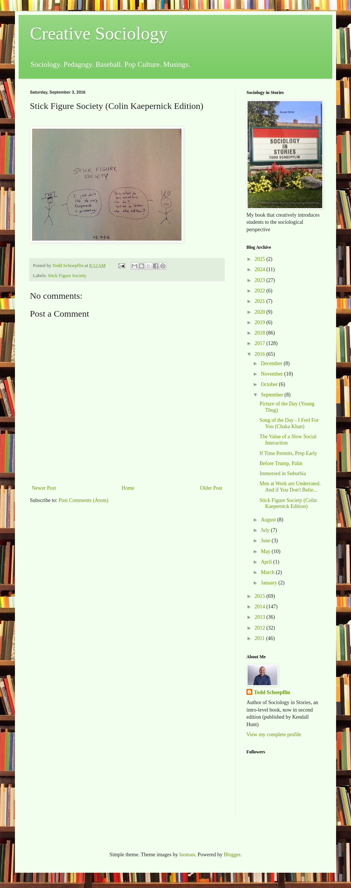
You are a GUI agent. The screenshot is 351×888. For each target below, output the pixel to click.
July (266, 530)
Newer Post (44, 488)
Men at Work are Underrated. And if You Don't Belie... (290, 487)
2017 (261, 343)
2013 (261, 617)
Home (128, 488)
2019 (261, 322)
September (272, 395)
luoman (187, 854)
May (266, 551)
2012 (261, 628)
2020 (261, 312)
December (272, 363)
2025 (261, 259)
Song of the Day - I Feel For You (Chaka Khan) (289, 423)
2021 (261, 301)
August (269, 520)
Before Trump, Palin (281, 463)
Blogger (232, 854)
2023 (261, 280)
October (270, 384)
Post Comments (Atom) (83, 500)
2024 (261, 269)
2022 (261, 291)
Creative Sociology (99, 33)
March (268, 572)
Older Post (211, 488)
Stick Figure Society (67, 275)
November (272, 374)
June (266, 540)
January (269, 583)
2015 (261, 596)
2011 (260, 638)
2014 (261, 606)
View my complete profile (273, 734)
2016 (261, 354)
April (267, 562)
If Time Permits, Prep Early (288, 453)
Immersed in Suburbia (283, 473)
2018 (261, 333)
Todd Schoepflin (272, 692)
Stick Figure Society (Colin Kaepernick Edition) (288, 503)
